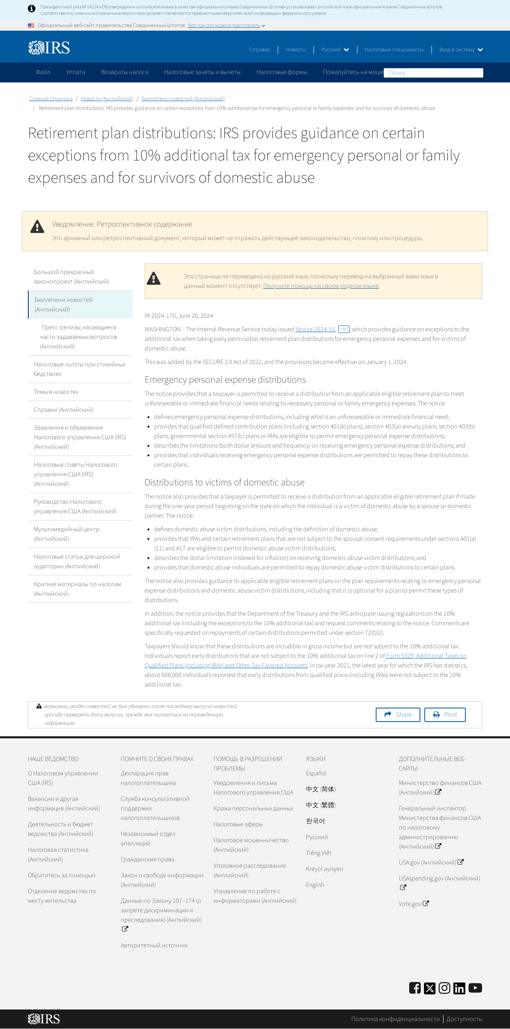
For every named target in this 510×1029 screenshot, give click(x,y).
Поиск (477, 72)
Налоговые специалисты (394, 50)
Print (450, 715)
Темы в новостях (56, 391)
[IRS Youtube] (475, 988)
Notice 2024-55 (322, 329)
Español (316, 773)
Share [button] (404, 715)
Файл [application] (43, 72)
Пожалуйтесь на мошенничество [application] (368, 72)
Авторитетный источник (154, 945)
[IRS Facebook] (415, 988)
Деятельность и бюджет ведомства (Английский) (60, 829)
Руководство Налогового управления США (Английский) (75, 506)
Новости (296, 50)
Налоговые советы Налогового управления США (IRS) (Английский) (76, 473)
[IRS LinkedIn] (459, 991)
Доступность (464, 1019)
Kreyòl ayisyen (324, 869)
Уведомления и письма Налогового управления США (253, 788)
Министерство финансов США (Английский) (440, 788)
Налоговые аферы (238, 824)
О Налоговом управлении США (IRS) (63, 778)
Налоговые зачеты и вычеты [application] (202, 72)
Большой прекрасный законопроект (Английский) (71, 277)
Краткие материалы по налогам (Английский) (77, 588)
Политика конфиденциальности (395, 1019)
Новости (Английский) (107, 99)
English (315, 884)
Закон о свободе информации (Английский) (162, 880)
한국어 (315, 821)
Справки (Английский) (64, 409)
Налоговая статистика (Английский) (58, 854)
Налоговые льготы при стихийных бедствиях (80, 368)
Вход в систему (461, 50)
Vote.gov (414, 904)
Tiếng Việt (319, 853)
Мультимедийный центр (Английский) (67, 533)
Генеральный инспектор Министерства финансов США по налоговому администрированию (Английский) (440, 827)
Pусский (317, 837)
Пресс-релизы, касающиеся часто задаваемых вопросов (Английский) (85, 336)
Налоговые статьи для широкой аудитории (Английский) (77, 561)
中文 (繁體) (321, 805)
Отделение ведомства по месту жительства (62, 896)
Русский (335, 50)
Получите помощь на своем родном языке (321, 286)
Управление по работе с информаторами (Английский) (255, 896)
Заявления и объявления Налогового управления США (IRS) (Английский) (80, 436)
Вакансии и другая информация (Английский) (64, 803)
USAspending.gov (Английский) (439, 883)
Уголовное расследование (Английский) (250, 870)
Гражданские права (148, 859)
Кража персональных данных (253, 808)
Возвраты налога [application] (124, 72)
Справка (259, 50)
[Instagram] (444, 988)
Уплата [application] (75, 72)
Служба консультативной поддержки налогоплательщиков (155, 808)
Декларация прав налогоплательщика (148, 778)
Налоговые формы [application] (282, 72)
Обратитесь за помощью (61, 875)
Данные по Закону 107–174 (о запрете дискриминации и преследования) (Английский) (161, 915)
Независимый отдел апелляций (148, 838)
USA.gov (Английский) (431, 862)
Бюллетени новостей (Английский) (183, 99)
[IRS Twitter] (430, 991)
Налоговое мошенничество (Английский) (251, 845)
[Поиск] (433, 73)
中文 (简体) (321, 789)
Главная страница (51, 99)
